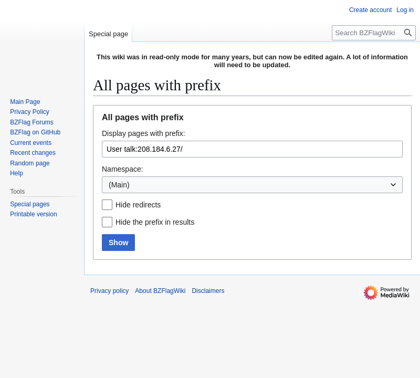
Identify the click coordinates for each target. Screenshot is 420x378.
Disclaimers (208, 291)
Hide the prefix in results (155, 222)
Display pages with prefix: (143, 133)
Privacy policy (109, 291)
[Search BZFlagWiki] (374, 32)
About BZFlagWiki (160, 291)
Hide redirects (138, 205)
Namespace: (122, 169)
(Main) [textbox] (119, 185)
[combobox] (252, 184)
